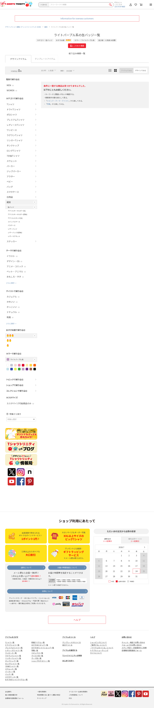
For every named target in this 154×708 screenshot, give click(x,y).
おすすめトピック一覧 (39, 645)
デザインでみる (140, 70)
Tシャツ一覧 (9, 642)
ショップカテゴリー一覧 (40, 661)
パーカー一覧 (10, 671)
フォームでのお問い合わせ (132, 645)
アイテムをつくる (69, 637)
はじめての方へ (68, 660)
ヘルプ (77, 619)
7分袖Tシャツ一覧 (12, 666)
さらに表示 (10, 283)
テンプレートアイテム (45, 58)
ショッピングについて (98, 642)
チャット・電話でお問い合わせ (133, 642)
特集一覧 (34, 650)
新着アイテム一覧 (38, 642)
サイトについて (96, 653)
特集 (48, 104)
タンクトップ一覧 (11, 661)
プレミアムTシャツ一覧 (14, 647)
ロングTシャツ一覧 (12, 663)
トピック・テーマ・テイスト (58, 101)
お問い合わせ (127, 637)
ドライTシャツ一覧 (12, 645)
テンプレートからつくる (71, 642)
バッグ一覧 (9, 674)
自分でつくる (67, 645)
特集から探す (15, 414)
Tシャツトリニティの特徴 (72, 655)
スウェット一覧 (11, 669)
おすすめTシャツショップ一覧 (42, 647)
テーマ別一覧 (36, 658)
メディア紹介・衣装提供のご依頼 (134, 647)
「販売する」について (98, 645)
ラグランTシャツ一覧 (13, 655)
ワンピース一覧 (11, 653)
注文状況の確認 (119, 6)
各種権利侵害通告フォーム (132, 650)
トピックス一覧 (37, 653)
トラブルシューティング (99, 650)
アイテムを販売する (69, 650)
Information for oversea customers (77, 18)
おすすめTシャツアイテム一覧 (16, 679)
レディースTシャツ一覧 (13, 650)
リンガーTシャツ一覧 (13, 658)
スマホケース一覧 (11, 677)
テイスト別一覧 (37, 655)
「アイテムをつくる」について (101, 647)
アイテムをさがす (11, 637)
